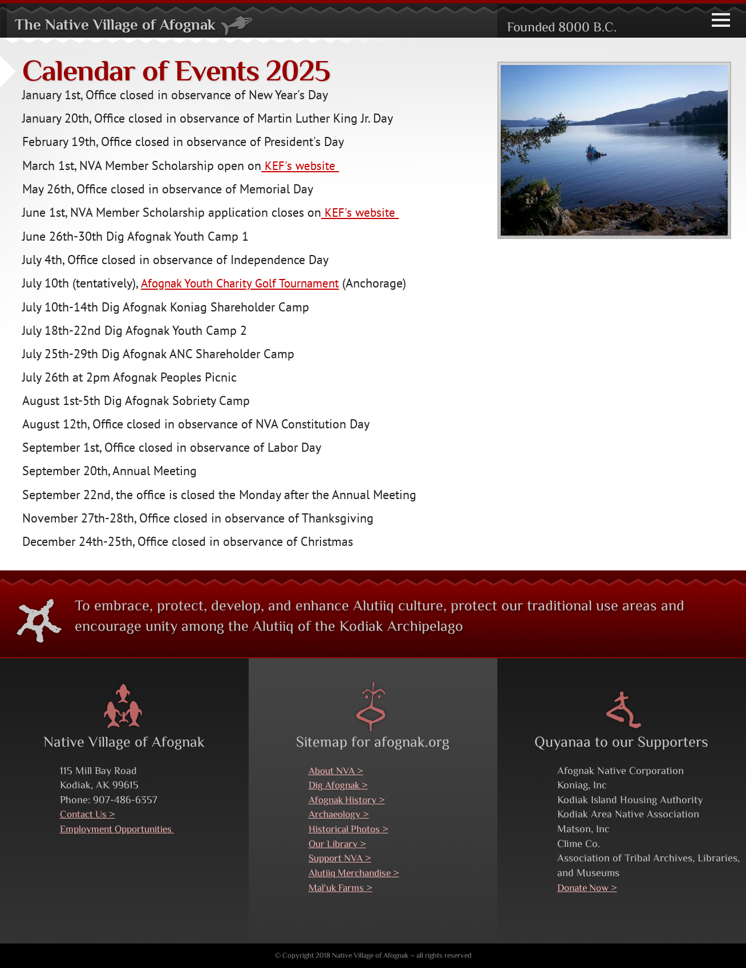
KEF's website (300, 165)
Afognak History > (350, 800)
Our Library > (339, 843)
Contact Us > (89, 814)
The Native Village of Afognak (140, 26)
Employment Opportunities (121, 829)
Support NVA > (342, 858)
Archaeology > (341, 814)
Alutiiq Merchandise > (358, 873)
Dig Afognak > (341, 785)
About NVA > (338, 770)
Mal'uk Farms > (343, 887)
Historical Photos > (352, 829)
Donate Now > (590, 887)
